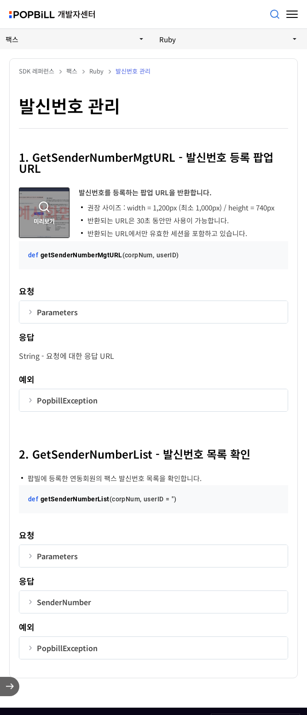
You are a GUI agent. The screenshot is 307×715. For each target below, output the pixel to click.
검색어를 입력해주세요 (275, 14)
